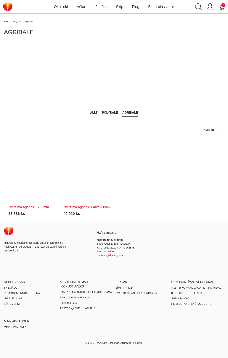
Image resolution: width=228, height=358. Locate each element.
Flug (135, 7)
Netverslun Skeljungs (107, 342)
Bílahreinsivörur (161, 7)
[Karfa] (222, 6)
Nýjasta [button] (212, 130)
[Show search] (198, 6)
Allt (94, 112)
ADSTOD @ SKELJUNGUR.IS (77, 308)
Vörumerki (12, 303)
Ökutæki (61, 7)
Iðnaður (100, 7)
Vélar (81, 7)
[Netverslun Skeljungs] (8, 6)
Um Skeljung (13, 298)
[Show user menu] (210, 6)
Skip (119, 7)
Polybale (110, 112)
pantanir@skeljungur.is (110, 255)
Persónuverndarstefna (22, 293)
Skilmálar (11, 287)
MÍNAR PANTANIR (15, 327)
